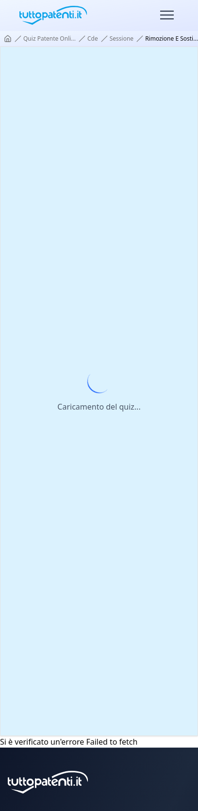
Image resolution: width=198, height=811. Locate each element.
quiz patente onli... (49, 39)
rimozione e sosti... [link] (171, 39)
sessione (121, 39)
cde (92, 39)
